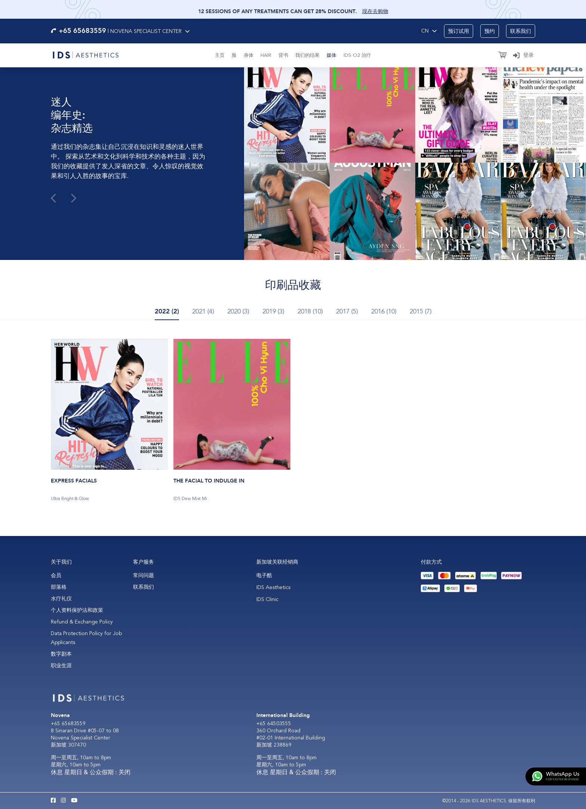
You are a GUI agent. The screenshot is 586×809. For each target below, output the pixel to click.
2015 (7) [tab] (421, 311)
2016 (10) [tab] (384, 311)
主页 (220, 55)
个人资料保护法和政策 (77, 610)
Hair (265, 55)
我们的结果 (307, 55)
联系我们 (520, 31)
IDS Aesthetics (273, 587)
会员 (56, 575)
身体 (248, 55)
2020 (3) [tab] (238, 311)
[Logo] (85, 54)
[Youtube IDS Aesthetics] (74, 800)
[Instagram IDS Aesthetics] (63, 800)
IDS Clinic (267, 599)
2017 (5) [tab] (347, 311)
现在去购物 (375, 13)
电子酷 (264, 575)
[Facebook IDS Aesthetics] (53, 800)
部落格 (59, 587)
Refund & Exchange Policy (82, 622)
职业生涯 (61, 665)
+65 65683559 (68, 723)
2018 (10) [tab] (310, 311)
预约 (489, 31)
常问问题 (143, 575)
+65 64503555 (273, 723)
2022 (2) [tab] (167, 311)
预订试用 (458, 31)
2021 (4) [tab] (203, 311)
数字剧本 (61, 654)
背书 (283, 55)
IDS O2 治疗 (357, 55)
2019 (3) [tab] (273, 311)
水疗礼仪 (61, 598)
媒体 (331, 55)
